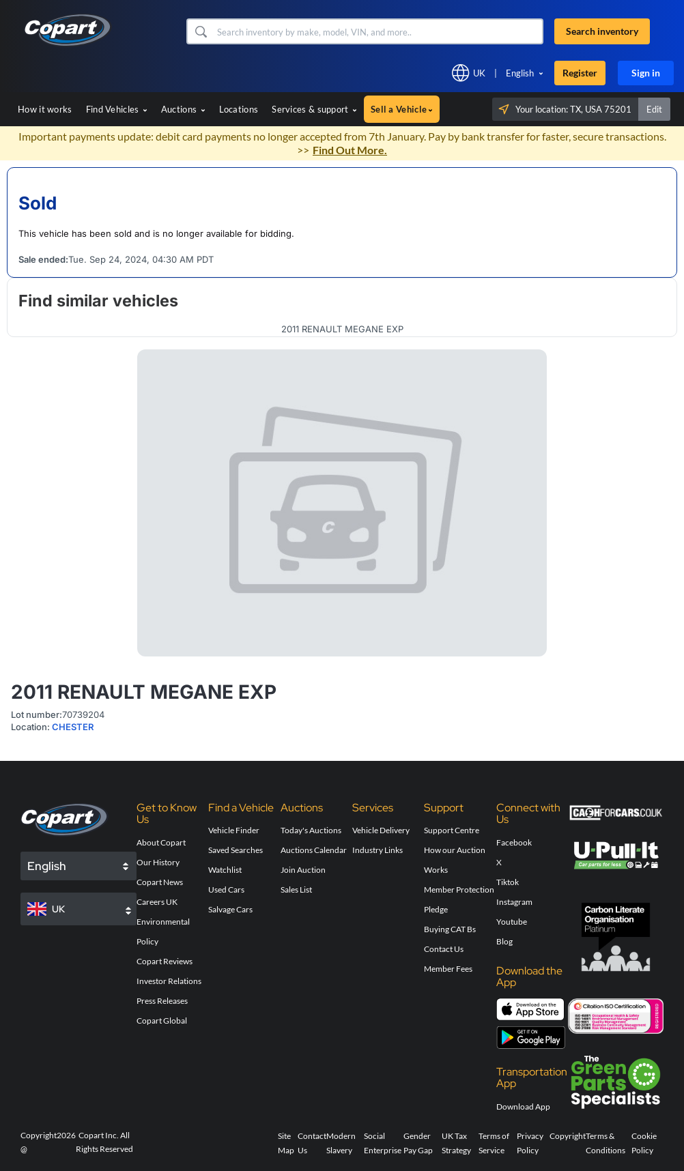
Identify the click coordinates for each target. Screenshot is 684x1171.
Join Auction (303, 870)
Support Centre (451, 830)
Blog (504, 941)
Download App (523, 1106)
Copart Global (162, 1020)
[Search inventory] (378, 31)
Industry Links (377, 850)
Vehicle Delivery (381, 830)
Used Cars (226, 889)
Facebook (514, 842)
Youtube (511, 921)
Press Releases (162, 1001)
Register (579, 72)
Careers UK (157, 902)
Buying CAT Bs (450, 929)
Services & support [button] (314, 109)
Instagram (514, 902)
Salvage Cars (230, 909)
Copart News (160, 882)
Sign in (645, 72)
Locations (239, 109)
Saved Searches (235, 850)
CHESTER (73, 726)
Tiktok (507, 882)
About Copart (161, 842)
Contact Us (444, 949)
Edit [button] (654, 109)
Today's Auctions (311, 830)
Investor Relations (169, 981)
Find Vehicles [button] (116, 109)
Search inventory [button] (602, 31)
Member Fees (448, 969)
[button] (200, 31)
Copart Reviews (165, 961)
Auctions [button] (183, 109)
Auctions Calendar (314, 850)
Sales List (296, 889)
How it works (45, 109)
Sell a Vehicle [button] (402, 109)
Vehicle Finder (233, 830)
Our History (158, 862)
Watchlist (225, 870)
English (520, 73)
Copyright (568, 1136)
